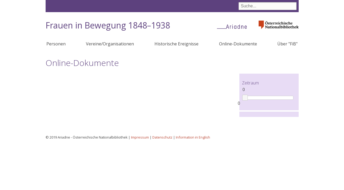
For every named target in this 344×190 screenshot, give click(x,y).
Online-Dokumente (238, 44)
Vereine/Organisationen (110, 44)
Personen (56, 44)
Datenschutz (162, 137)
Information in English (193, 137)
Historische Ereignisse (176, 44)
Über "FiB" (287, 44)
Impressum (140, 137)
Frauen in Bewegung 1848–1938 (108, 25)
